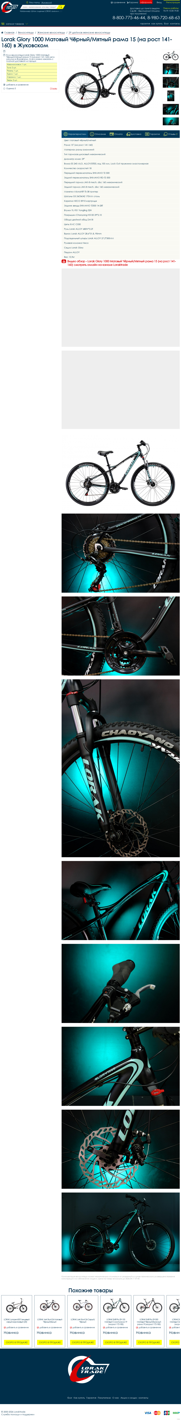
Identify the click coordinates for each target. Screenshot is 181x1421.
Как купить (157, 23)
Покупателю (104, 1397)
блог (166, 23)
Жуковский (46, 3)
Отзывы (53, 88)
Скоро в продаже (17, 1342)
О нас (115, 1397)
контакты (175, 23)
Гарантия (145, 23)
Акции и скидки (129, 1397)
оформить (146, 2)
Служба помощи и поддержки (17, 1414)
